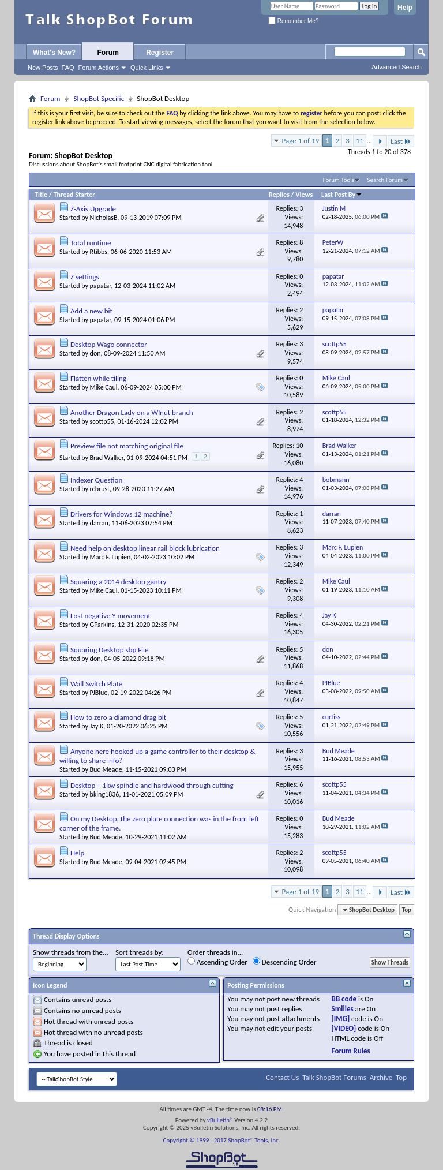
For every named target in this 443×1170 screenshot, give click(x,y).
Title (41, 194)
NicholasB (104, 218)
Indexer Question (96, 480)
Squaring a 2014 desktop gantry (118, 581)
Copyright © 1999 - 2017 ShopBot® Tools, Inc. (221, 1140)
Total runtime (90, 242)
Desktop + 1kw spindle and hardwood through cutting (152, 785)
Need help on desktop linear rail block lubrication (145, 548)
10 (299, 446)
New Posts (43, 67)
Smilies (343, 1008)
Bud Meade (106, 769)
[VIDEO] (344, 1028)
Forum (108, 52)
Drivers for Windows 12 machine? (121, 514)
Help (404, 7)
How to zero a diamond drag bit (118, 717)
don (95, 353)
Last (401, 141)
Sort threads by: (139, 952)
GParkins (102, 624)
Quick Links (146, 67)
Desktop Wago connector (108, 344)
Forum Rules (351, 1050)
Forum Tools (338, 180)
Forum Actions (98, 67)
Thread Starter (74, 194)
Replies (279, 194)
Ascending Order (217, 961)
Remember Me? (293, 21)
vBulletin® (220, 1120)
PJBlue (99, 693)
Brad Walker (106, 458)
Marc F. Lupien (110, 557)
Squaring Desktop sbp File (109, 649)
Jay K (97, 726)
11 (359, 140)
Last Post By (341, 194)
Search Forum (385, 180)
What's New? (54, 52)
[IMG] (341, 1018)
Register (160, 52)
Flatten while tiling (98, 378)
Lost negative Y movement (110, 615)
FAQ (68, 67)
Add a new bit (91, 310)
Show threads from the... (70, 952)
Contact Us (282, 1077)
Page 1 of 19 (301, 140)
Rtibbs (98, 252)
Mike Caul (104, 387)
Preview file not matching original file (126, 446)
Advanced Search (396, 66)
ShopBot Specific (98, 98)
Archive (381, 1077)
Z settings (84, 276)
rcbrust (100, 489)
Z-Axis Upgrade (93, 208)
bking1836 (104, 794)
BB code (344, 999)
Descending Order (285, 961)
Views (304, 194)
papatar (100, 286)
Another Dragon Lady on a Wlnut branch (131, 412)
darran (99, 523)
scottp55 (102, 421)
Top (406, 910)
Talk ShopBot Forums (334, 1077)
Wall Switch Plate (96, 683)
